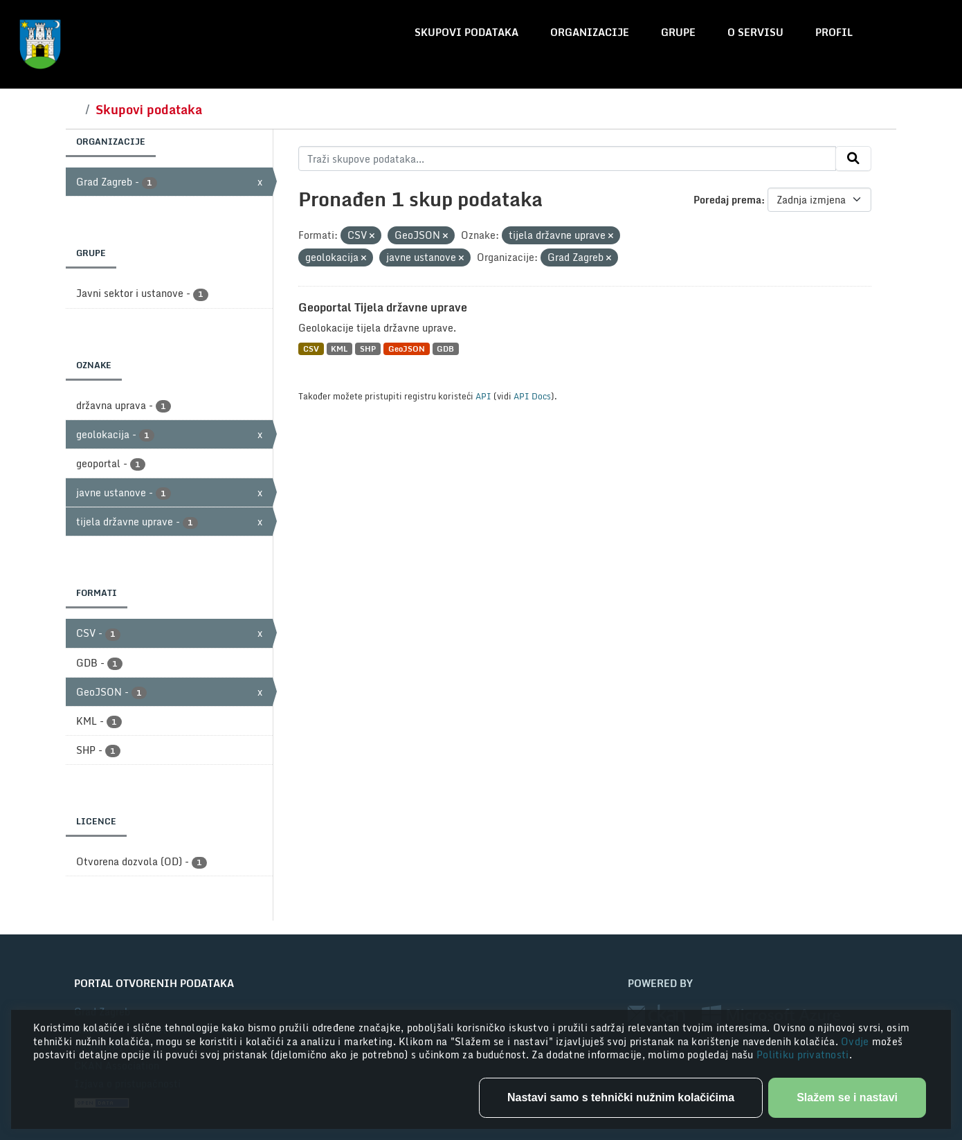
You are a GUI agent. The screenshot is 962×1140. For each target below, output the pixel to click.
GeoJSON (406, 348)
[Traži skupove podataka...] (567, 158)
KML (339, 348)
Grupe (678, 32)
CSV (311, 348)
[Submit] (853, 158)
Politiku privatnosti (802, 1054)
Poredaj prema (727, 200)
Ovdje (856, 1041)
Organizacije (589, 32)
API (483, 396)
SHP (368, 348)
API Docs (532, 396)
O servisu (755, 32)
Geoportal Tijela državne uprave (382, 307)
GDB (445, 348)
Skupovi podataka (466, 32)
